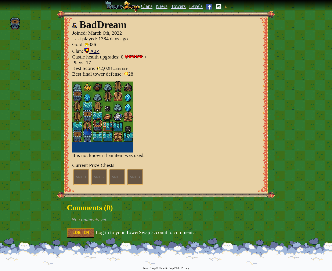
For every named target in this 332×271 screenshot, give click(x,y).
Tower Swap (149, 268)
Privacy (185, 268)
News (161, 6)
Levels (196, 6)
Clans (146, 6)
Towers (178, 6)
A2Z (92, 51)
